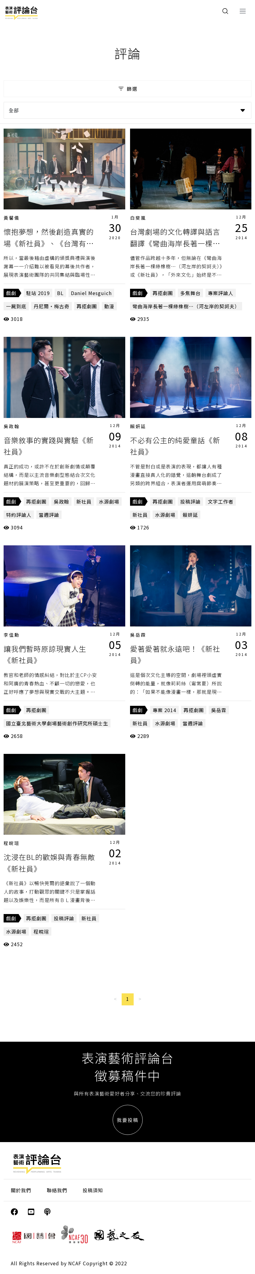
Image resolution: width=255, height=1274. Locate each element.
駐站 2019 (38, 293)
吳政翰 (12, 426)
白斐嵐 (138, 218)
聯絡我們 (57, 1190)
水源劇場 (109, 501)
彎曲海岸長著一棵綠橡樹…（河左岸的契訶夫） (186, 306)
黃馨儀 (12, 218)
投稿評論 (190, 501)
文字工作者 (220, 501)
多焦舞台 (190, 293)
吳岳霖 (138, 635)
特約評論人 (19, 514)
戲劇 (11, 293)
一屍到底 (16, 306)
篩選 (127, 88)
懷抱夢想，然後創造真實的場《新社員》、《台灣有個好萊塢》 (49, 243)
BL (60, 293)
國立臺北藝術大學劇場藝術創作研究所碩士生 (57, 723)
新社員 (84, 501)
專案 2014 (164, 710)
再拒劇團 (87, 306)
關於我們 (21, 1190)
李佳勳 (12, 635)
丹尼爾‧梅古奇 (51, 306)
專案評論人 (220, 293)
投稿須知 (93, 1190)
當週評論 (49, 514)
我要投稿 (127, 1119)
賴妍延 (138, 426)
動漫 (109, 306)
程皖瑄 (12, 843)
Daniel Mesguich (91, 293)
